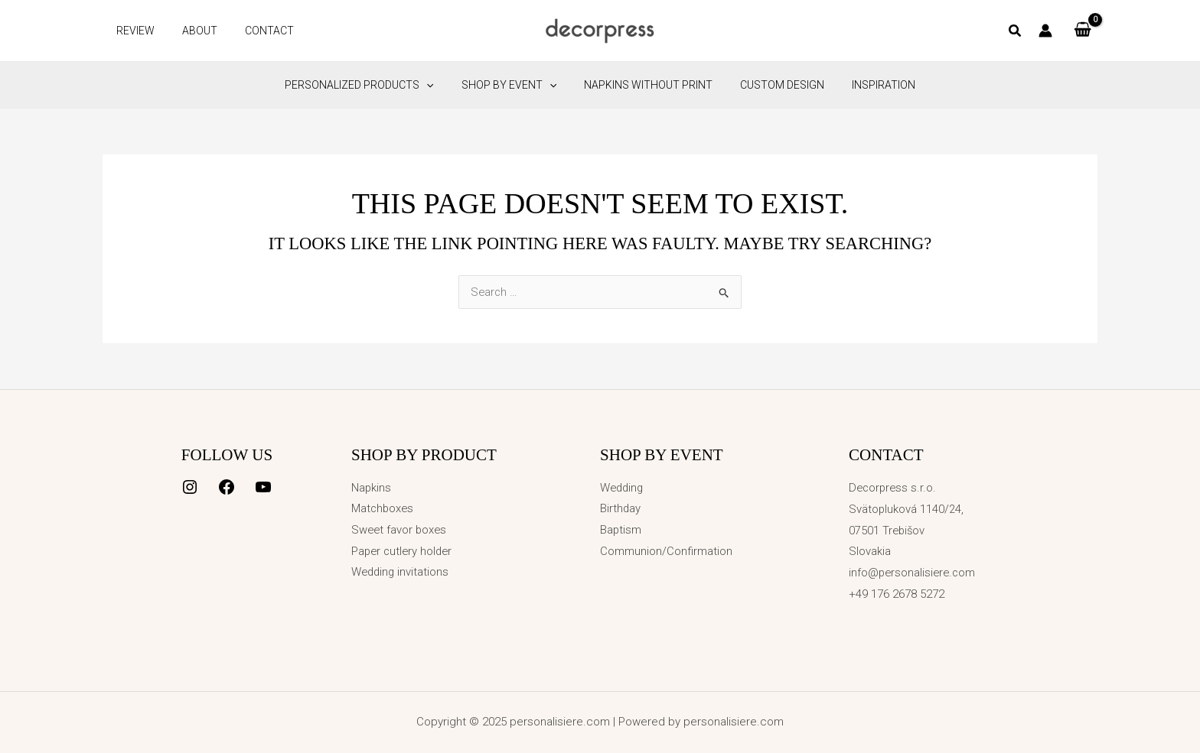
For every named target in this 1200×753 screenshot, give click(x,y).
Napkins (371, 488)
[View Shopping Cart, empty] (1082, 30)
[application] (438, 85)
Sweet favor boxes (400, 530)
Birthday (620, 509)
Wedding (623, 488)
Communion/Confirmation (666, 551)
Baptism (621, 530)
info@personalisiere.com (914, 572)
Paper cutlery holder (403, 551)
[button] (1015, 32)
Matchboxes (383, 509)
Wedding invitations (401, 572)
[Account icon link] (1045, 30)
